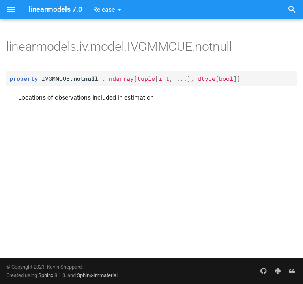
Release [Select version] (104, 9)
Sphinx (45, 275)
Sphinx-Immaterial (97, 275)
